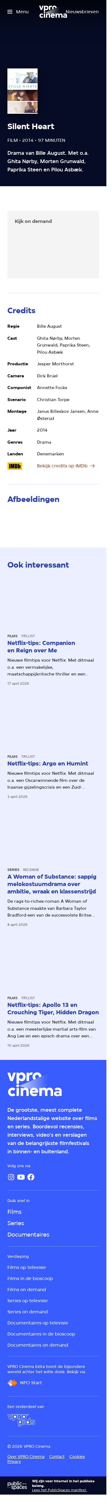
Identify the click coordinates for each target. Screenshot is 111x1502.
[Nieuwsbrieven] (82, 11)
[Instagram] (11, 1177)
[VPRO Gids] (21, 1420)
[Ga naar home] (53, 12)
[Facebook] (31, 1177)
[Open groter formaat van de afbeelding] (21, 520)
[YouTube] (21, 1177)
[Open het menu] (18, 11)
